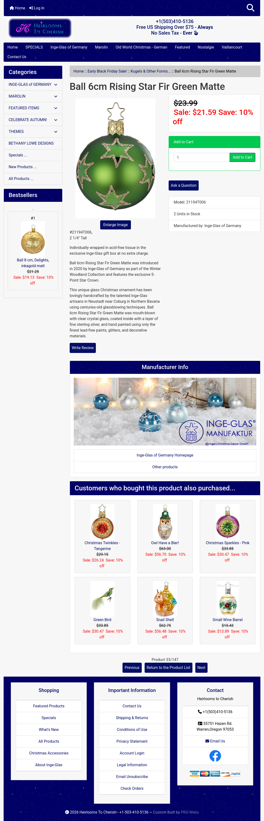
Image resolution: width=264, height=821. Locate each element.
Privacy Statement (132, 741)
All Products (48, 741)
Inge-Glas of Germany (68, 47)
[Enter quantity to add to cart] (202, 157)
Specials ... (18, 155)
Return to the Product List (168, 667)
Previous (132, 667)
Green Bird (102, 619)
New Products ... (23, 167)
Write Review (83, 348)
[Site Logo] (46, 28)
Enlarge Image (115, 224)
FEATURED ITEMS (33, 108)
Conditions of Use (132, 729)
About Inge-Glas (48, 765)
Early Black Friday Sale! (107, 71)
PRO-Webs (190, 812)
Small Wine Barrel (228, 619)
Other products (165, 467)
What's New (49, 729)
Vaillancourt (232, 47)
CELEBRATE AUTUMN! (33, 119)
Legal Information (132, 765)
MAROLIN (33, 96)
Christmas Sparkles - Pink (228, 543)
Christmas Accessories (48, 753)
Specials (49, 718)
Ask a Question (183, 185)
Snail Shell (165, 619)
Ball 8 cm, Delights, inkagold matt (33, 244)
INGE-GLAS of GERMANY (33, 84)
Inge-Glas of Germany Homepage (165, 455)
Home (17, 8)
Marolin (101, 47)
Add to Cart (242, 157)
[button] (250, 8)
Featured (182, 47)
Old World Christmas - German (141, 47)
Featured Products (49, 706)
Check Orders (132, 788)
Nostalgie (206, 47)
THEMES (33, 131)
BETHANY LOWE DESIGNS (31, 143)
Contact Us (16, 57)
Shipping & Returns (132, 718)
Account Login (132, 753)
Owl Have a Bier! (165, 543)
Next (201, 667)
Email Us (215, 741)
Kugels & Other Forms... (151, 71)
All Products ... (21, 178)
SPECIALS (34, 47)
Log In (36, 8)
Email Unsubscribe (132, 776)
